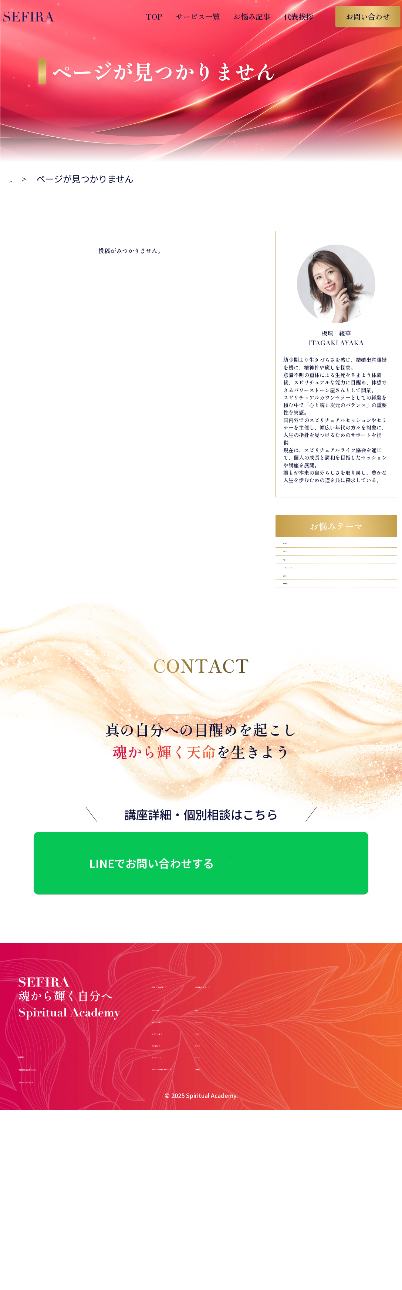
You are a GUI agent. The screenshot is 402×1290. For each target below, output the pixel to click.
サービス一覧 (190, 16)
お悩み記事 (244, 16)
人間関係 (298, 641)
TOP (146, 16)
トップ (20, 178)
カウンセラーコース (183, 1061)
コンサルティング (180, 1096)
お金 (290, 585)
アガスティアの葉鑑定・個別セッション (215, 1108)
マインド (298, 567)
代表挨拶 (291, 16)
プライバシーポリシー (61, 1138)
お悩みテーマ (333, 1024)
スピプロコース (176, 1084)
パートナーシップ (312, 604)
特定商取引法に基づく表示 (69, 1125)
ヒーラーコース (176, 1049)
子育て (294, 622)
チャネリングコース (183, 1073)
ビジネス (298, 548)
